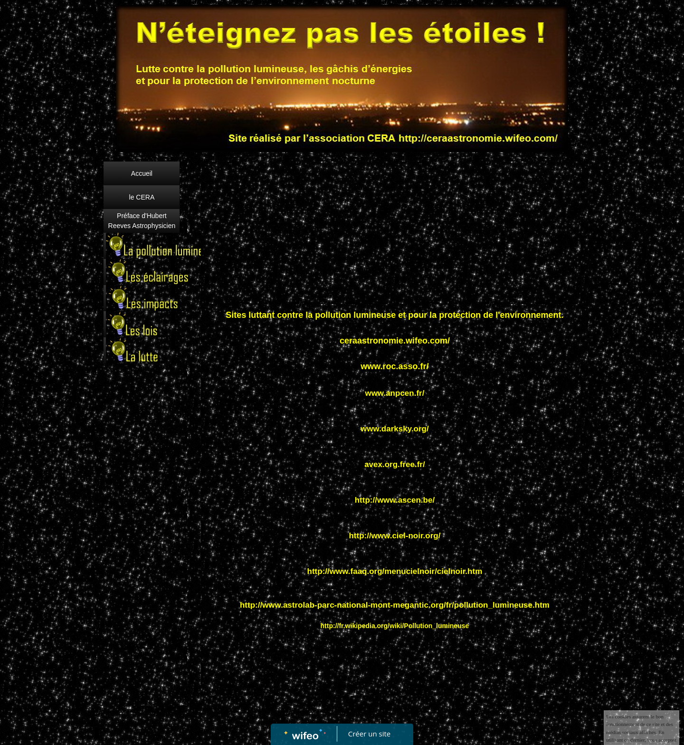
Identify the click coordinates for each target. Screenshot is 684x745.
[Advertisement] (142, 558)
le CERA (142, 197)
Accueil (141, 173)
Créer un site (369, 733)
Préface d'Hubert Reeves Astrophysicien (142, 220)
